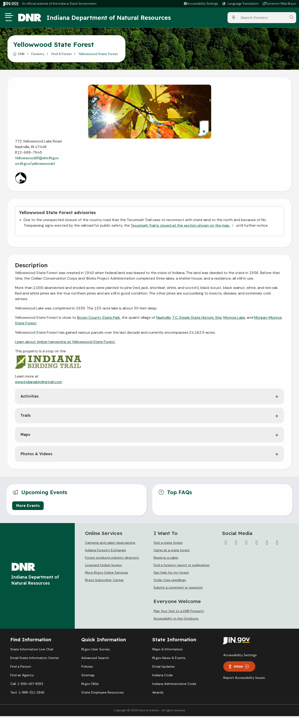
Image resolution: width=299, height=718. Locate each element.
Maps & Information (167, 651)
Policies (87, 668)
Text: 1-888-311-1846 (27, 694)
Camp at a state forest (171, 552)
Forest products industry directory (112, 559)
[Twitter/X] (236, 544)
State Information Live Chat (31, 651)
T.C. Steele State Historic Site (197, 319)
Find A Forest (61, 56)
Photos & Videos (36, 455)
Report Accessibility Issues (244, 679)
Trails (26, 417)
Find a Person (20, 668)
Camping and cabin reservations (110, 544)
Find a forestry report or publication (181, 567)
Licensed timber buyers (103, 567)
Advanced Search (95, 660)
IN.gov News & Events (168, 660)
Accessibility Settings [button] (240, 657)
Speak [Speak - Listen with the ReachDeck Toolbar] (238, 668)
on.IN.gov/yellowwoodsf (35, 165)
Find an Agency (22, 677)
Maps (25, 436)
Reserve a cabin (165, 559)
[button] (200, 3)
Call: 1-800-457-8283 (26, 685)
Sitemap (88, 677)
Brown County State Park (98, 319)
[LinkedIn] (267, 544)
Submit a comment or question (178, 589)
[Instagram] (246, 544)
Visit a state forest (168, 544)
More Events (28, 507)
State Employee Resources (102, 694)
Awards (158, 694)
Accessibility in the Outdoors (176, 620)
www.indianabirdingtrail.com (38, 383)
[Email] (277, 544)
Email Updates (163, 668)
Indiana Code (162, 677)
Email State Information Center (34, 660)
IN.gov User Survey (95, 651)
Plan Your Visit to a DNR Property (178, 613)
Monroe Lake (234, 319)
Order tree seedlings (169, 582)
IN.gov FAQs (90, 685)
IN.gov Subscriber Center (104, 582)
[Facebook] (226, 544)
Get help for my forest (171, 574)
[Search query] (262, 18)
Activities (30, 398)
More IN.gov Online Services (106, 574)
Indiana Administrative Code (174, 685)
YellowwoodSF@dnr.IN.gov (37, 159)
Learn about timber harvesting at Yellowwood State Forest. (65, 343)
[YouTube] (256, 544)
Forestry (37, 56)
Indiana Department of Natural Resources (113, 18)
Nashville (163, 319)
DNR (21, 56)
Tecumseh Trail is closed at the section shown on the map (183, 227)
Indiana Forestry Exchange (105, 552)
